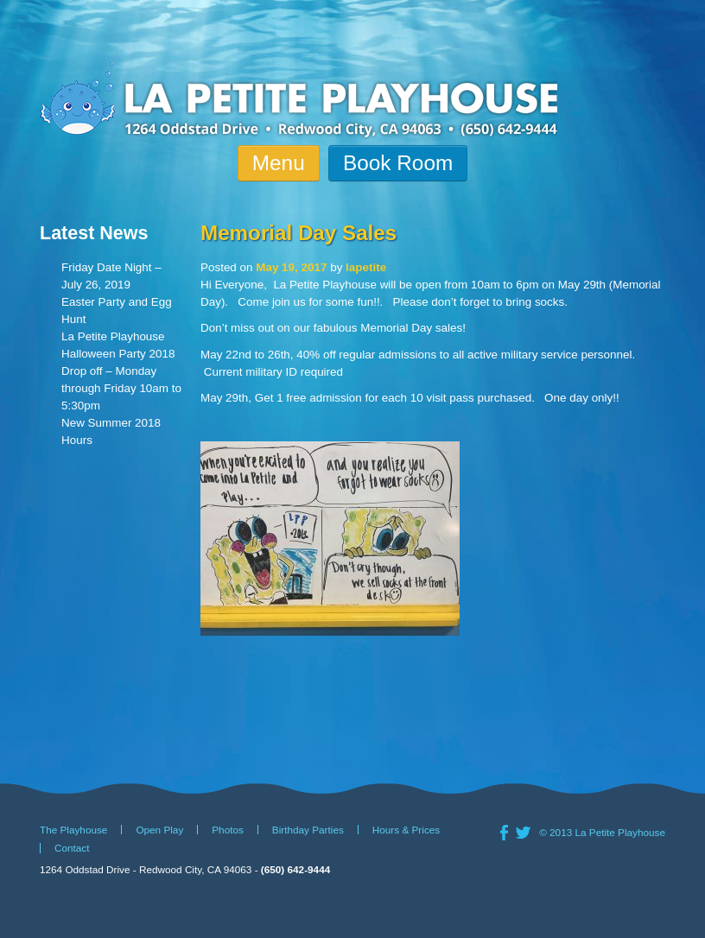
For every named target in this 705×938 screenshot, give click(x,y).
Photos (228, 830)
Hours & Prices (406, 830)
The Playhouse (73, 830)
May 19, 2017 (291, 267)
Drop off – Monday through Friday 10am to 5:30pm (121, 388)
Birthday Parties (308, 830)
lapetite (366, 267)
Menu (278, 162)
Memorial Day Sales (298, 232)
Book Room (398, 162)
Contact (72, 848)
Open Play (159, 830)
